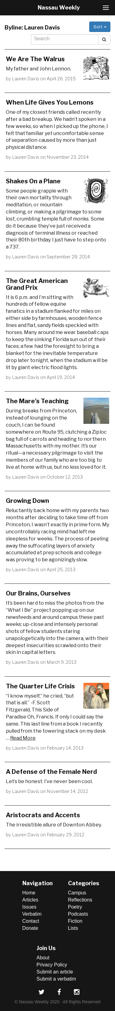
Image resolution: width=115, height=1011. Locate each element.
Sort (99, 26)
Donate (30, 928)
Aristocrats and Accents (43, 815)
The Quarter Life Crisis (40, 686)
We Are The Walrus (35, 59)
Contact (30, 921)
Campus (77, 892)
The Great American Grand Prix (37, 284)
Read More (23, 738)
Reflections (80, 899)
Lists (73, 928)
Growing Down (27, 500)
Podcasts (78, 914)
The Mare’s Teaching (37, 401)
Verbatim (32, 914)
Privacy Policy (51, 964)
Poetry (75, 907)
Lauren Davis (25, 79)
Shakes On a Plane (33, 181)
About (42, 957)
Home (29, 892)
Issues (29, 907)
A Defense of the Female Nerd (51, 771)
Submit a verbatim (56, 978)
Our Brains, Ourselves (38, 593)
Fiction (75, 921)
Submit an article (54, 971)
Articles (30, 899)
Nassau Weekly (59, 7)
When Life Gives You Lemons (50, 102)
